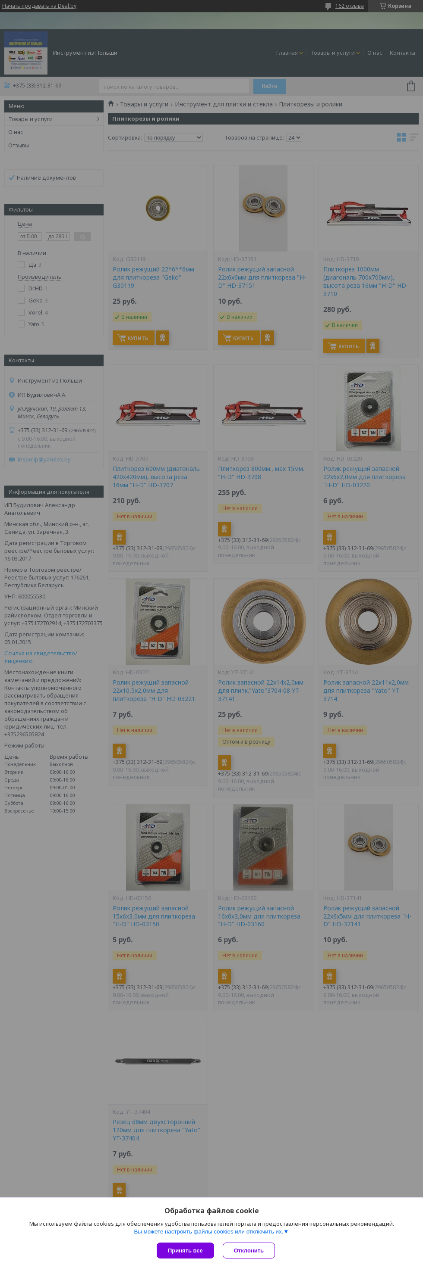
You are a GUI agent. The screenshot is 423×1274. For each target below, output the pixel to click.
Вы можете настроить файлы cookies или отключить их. (208, 1231)
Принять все (185, 1250)
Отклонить (249, 1250)
